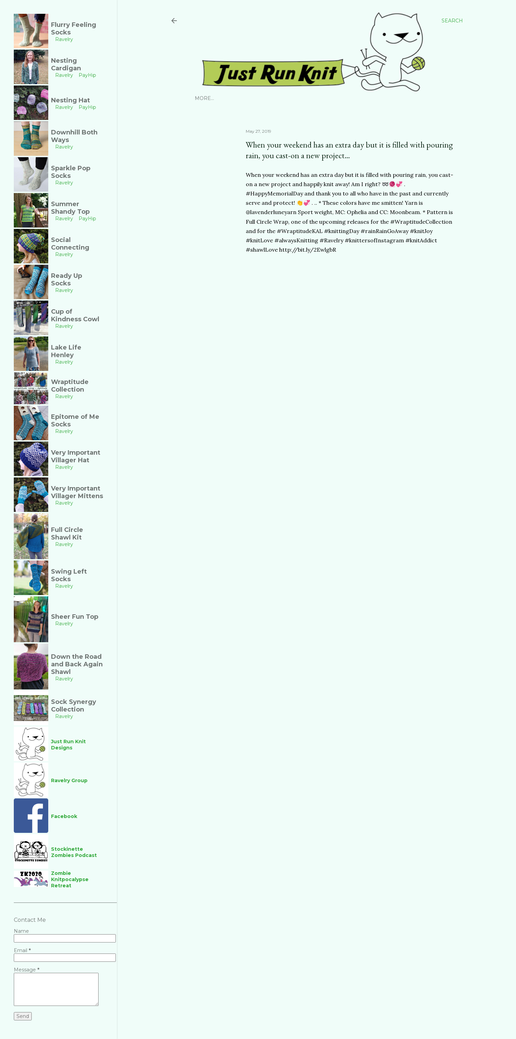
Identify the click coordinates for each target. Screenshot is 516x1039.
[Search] (452, 20)
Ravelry (241, 98)
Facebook (323, 98)
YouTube (292, 98)
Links (349, 98)
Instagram (210, 98)
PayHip (266, 98)
